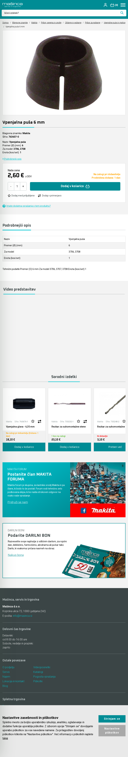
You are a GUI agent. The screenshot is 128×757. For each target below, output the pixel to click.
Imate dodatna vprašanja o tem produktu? (26, 206)
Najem (6, 676)
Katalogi (38, 672)
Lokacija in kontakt (13, 681)
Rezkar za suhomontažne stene (69, 426)
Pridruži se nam (18, 502)
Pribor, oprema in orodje (51, 22)
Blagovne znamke (20, 22)
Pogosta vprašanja (44, 676)
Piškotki (37, 681)
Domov (5, 22)
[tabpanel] (24, 420)
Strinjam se (112, 718)
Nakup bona (16, 555)
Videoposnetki (41, 667)
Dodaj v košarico (75, 186)
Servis (6, 672)
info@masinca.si (22, 615)
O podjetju (8, 667)
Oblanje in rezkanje (73, 22)
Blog (5, 686)
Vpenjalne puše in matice (114, 22)
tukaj (5, 738)
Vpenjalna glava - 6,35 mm (20, 426)
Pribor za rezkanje (92, 22)
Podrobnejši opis (12, 159)
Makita (34, 22)
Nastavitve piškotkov (112, 730)
